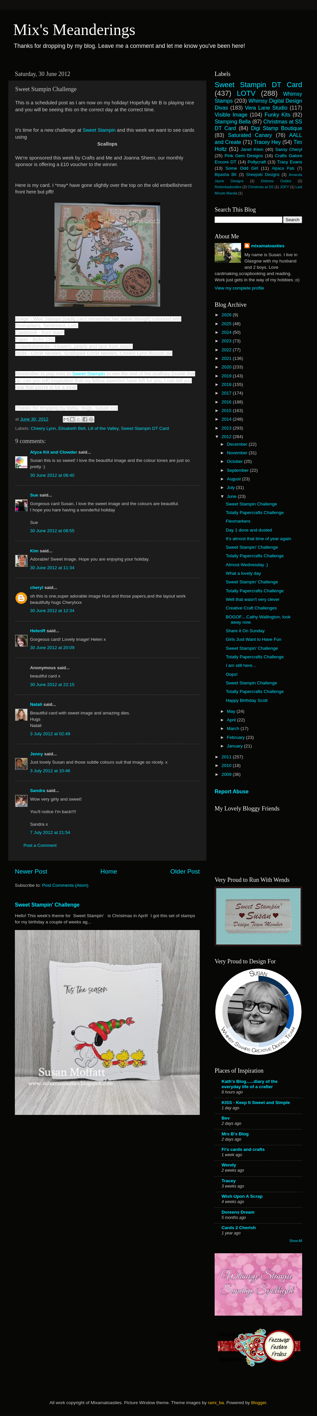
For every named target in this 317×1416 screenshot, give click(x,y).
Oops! (232, 674)
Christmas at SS (260, 187)
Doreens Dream (238, 1212)
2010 (227, 765)
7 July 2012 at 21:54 (50, 832)
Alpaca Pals (283, 168)
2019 (227, 375)
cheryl (36, 587)
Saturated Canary (250, 135)
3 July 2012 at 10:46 (50, 770)
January (235, 745)
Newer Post (31, 871)
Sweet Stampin (99, 130)
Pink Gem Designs (244, 155)
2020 (227, 366)
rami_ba (216, 1402)
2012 (227, 436)
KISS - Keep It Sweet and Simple (256, 1102)
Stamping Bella (233, 121)
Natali (36, 704)
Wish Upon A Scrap (242, 1196)
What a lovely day (243, 573)
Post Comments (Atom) (65, 885)
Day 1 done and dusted (249, 530)
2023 (227, 340)
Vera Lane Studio (266, 108)
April (232, 719)
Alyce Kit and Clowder (53, 452)
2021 (227, 358)
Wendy (229, 1164)
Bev (226, 1118)
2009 (227, 774)
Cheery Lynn (43, 428)
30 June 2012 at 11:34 (52, 567)
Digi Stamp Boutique (276, 128)
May (231, 711)
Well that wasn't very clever (253, 599)
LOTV (246, 93)
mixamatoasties (267, 245)
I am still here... (241, 665)
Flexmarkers (238, 521)
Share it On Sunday (245, 630)
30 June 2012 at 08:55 (52, 530)
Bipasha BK (226, 174)
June (232, 496)
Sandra (37, 790)
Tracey (229, 1180)
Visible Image (231, 115)
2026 (227, 314)
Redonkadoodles (228, 187)
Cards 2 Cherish (239, 1227)
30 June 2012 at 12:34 (52, 610)
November (238, 452)
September (238, 470)
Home (108, 871)
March (233, 728)
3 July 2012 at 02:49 (50, 733)
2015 (227, 410)
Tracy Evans (289, 161)
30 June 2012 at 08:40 (52, 475)
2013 (227, 428)
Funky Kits (277, 115)
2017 (227, 393)
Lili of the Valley (103, 428)
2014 (227, 419)
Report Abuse (232, 791)
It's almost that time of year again (258, 538)
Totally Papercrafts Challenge (255, 512)
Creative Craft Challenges (251, 607)
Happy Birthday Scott (247, 700)
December (238, 444)
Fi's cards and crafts (243, 1149)
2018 (227, 384)
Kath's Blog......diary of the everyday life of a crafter (250, 1084)
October (235, 461)
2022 (227, 349)
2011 (227, 756)
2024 (227, 332)
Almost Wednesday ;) (247, 564)
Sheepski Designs (263, 174)
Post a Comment (40, 845)
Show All (295, 1241)
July (231, 487)
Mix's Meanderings (74, 29)
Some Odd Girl (242, 168)
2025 (227, 323)
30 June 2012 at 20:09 (52, 647)
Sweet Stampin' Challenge (47, 905)
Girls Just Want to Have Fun (253, 639)
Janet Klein (252, 149)
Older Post (185, 871)
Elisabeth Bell (72, 428)
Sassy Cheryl (288, 149)
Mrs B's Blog (235, 1133)
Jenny (36, 753)
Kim (34, 550)
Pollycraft (257, 161)
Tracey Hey (267, 142)
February (236, 737)
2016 (227, 401)
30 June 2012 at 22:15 (52, 684)
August (234, 478)
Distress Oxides (276, 181)
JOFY (284, 187)
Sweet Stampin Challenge (251, 503)
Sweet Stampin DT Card (145, 428)
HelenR (38, 630)
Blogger (258, 1402)
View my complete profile (239, 288)
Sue (34, 495)
